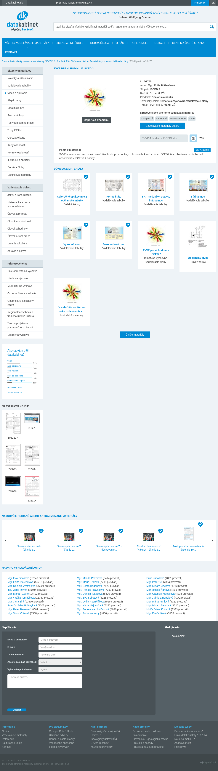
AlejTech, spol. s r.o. (60, 764)
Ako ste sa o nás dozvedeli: (22, 662)
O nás (120, 42)
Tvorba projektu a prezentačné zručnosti (20, 325)
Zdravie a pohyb (16, 250)
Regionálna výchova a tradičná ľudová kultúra (20, 314)
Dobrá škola (99, 42)
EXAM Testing (99, 742)
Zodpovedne (181, 742)
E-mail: (11, 647)
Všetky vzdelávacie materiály (27, 42)
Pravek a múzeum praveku (148, 746)
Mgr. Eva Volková (156, 613)
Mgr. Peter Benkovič (19, 609)
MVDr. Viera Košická (158, 609)
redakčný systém (32, 764)
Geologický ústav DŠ (103, 739)
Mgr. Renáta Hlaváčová (90, 589)
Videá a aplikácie (17, 93)
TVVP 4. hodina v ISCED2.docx (160, 138)
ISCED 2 (50, 61)
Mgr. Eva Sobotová (88, 597)
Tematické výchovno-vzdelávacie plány (109, 61)
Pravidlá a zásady (143, 742)
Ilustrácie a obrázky (18, 159)
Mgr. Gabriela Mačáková (160, 593)
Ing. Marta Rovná (17, 589)
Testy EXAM (14, 130)
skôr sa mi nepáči (15, 376)
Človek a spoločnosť (19, 221)
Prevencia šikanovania (187, 731)
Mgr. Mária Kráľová (88, 582)
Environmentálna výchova (22, 271)
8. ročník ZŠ (63, 61)
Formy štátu (113, 196)
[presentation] (35, 697)
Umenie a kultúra (17, 243)
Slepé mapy (14, 100)
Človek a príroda (17, 213)
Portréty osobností (18, 152)
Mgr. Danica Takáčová (89, 593)
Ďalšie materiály (135, 334)
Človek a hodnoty (17, 228)
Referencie (139, 42)
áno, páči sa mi (14, 366)
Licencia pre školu (69, 42)
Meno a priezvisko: (17, 639)
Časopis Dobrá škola (61, 731)
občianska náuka (178, 118)
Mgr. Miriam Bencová (158, 605)
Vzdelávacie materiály (14, 735)
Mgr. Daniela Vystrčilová (21, 585)
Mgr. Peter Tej (154, 582)
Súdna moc (198, 196)
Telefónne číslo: (15, 654)
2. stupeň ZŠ (147, 118)
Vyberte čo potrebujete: (19, 669)
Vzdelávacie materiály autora (162, 125)
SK (213, 2)
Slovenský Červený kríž (104, 731)
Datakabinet (8, 61)
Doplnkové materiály (19, 174)
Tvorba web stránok (11, 764)
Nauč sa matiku (183, 739)
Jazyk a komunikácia (19, 194)
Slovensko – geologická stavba (150, 739)
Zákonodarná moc (114, 244)
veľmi (9, 361)
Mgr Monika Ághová (158, 589)
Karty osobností (16, 145)
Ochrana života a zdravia (21, 293)
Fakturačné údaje (12, 742)
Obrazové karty (16, 137)
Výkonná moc (71, 244)
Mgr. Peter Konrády (88, 613)
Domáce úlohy (15, 167)
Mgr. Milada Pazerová (89, 578)
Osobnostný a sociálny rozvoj (20, 302)
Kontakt (11, 52)
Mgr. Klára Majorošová (90, 605)
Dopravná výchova (18, 334)
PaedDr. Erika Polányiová (22, 605)
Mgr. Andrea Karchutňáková (93, 609)
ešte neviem (12, 371)
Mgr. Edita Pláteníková (20, 582)
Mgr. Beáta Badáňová (89, 585)
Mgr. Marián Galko (18, 593)
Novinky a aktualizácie (20, 78)
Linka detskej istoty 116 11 (189, 735)
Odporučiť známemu (96, 119)
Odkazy (160, 42)
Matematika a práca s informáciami (18, 204)
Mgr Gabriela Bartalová (159, 597)
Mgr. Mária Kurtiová (157, 601)
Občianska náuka (79, 61)
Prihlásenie (200, 2)
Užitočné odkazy (58, 735)
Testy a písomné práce (20, 122)
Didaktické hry (15, 107)
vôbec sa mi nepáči (16, 380)
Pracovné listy (15, 115)
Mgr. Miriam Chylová (158, 585)
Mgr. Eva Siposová (18, 578)
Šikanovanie (140, 735)
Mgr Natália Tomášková (21, 597)
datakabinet (178, 635)
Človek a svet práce (18, 236)
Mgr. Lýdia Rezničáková (91, 601)
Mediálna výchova (17, 278)
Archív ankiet (13, 393)
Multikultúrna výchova (20, 285)
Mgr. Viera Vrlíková (18, 613)
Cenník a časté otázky (188, 42)
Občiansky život (198, 257)
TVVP (192, 118)
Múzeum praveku (101, 746)
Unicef (94, 735)
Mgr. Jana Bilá (15, 601)
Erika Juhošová (155, 578)
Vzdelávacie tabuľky (19, 85)
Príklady (179, 746)
